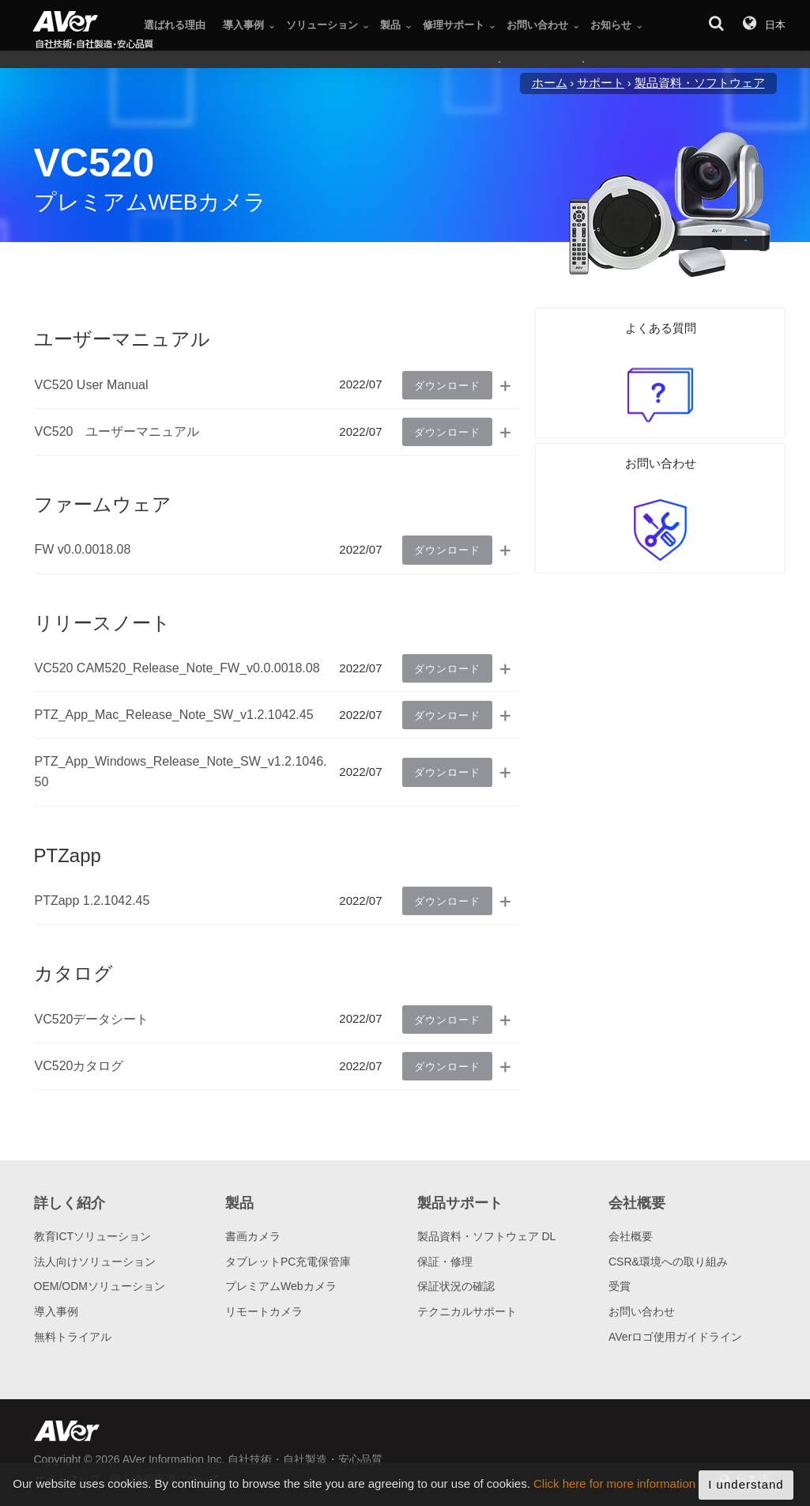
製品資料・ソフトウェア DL (486, 1236)
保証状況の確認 (456, 1286)
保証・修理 (445, 1261)
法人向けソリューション (95, 1261)
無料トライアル (72, 1336)
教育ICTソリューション (93, 1236)
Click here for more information (614, 1494)
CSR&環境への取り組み (668, 1261)
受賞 (619, 1286)
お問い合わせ (641, 1311)
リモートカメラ (264, 1311)
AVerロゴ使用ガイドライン (675, 1336)
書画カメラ (253, 1236)
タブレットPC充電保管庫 (288, 1261)
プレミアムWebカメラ (281, 1286)
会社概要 (630, 1236)
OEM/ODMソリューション (99, 1286)
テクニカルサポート (467, 1311)
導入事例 (56, 1311)
